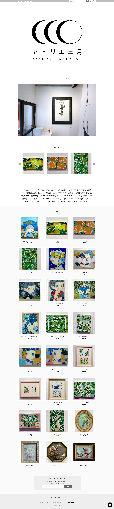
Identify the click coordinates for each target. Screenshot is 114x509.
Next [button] (94, 164)
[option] (33, 163)
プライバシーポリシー (45, 502)
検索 (87, 1)
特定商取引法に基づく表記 (59, 502)
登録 (68, 486)
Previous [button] (20, 164)
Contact (68, 78)
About (52, 78)
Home (45, 78)
